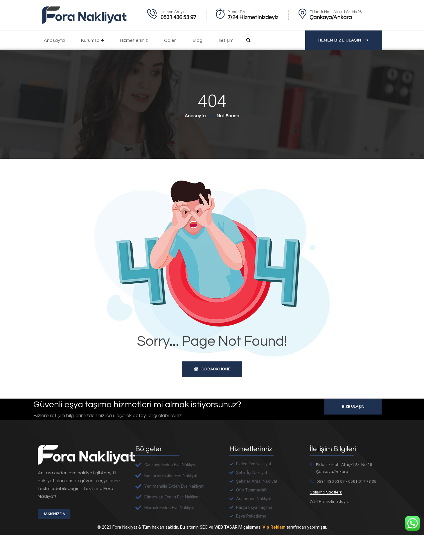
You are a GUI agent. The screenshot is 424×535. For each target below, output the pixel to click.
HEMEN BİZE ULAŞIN (343, 40)
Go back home (212, 369)
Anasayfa (195, 116)
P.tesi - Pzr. (236, 12)
